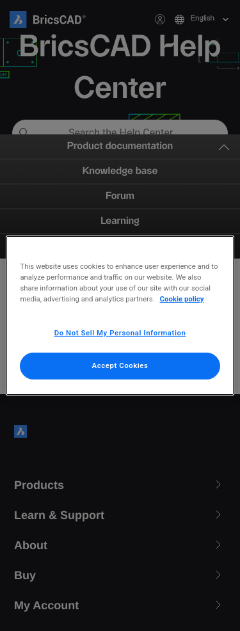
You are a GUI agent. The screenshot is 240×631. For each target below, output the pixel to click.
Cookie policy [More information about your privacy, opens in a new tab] (182, 298)
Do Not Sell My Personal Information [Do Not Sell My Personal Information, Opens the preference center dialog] (120, 332)
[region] (120, 315)
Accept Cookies (120, 365)
